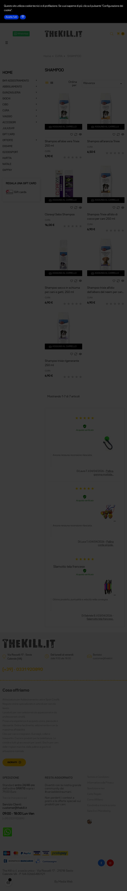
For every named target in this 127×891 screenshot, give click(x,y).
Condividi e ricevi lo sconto (101, 805)
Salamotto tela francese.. (100, 619)
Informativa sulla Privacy (100, 783)
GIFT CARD (8, 134)
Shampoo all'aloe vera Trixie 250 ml (62, 143)
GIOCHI (6, 99)
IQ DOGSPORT (10, 152)
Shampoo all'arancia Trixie (103, 141)
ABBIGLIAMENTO (12, 87)
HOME (7, 72)
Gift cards (20, 192)
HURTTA (7, 158)
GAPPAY (7, 170)
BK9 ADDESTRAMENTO (15, 81)
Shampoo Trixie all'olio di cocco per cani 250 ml (102, 216)
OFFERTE (7, 140)
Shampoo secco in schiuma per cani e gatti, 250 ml (62, 290)
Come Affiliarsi (95, 800)
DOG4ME (7, 146)
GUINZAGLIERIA (11, 93)
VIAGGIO (7, 116)
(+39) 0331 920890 (13, 819)
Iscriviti (12, 762)
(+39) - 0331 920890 (22, 670)
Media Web (65, 881)
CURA (5, 111)
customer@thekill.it (102, 658)
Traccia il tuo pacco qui (14, 798)
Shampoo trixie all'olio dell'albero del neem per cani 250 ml (105, 290)
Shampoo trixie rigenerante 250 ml (62, 363)
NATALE (6, 164)
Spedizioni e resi (96, 788)
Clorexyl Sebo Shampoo (60, 214)
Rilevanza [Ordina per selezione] (103, 84)
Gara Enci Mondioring (99, 811)
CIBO (5, 105)
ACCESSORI (9, 122)
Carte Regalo (94, 794)
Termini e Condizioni (98, 777)
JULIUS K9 (8, 128)
